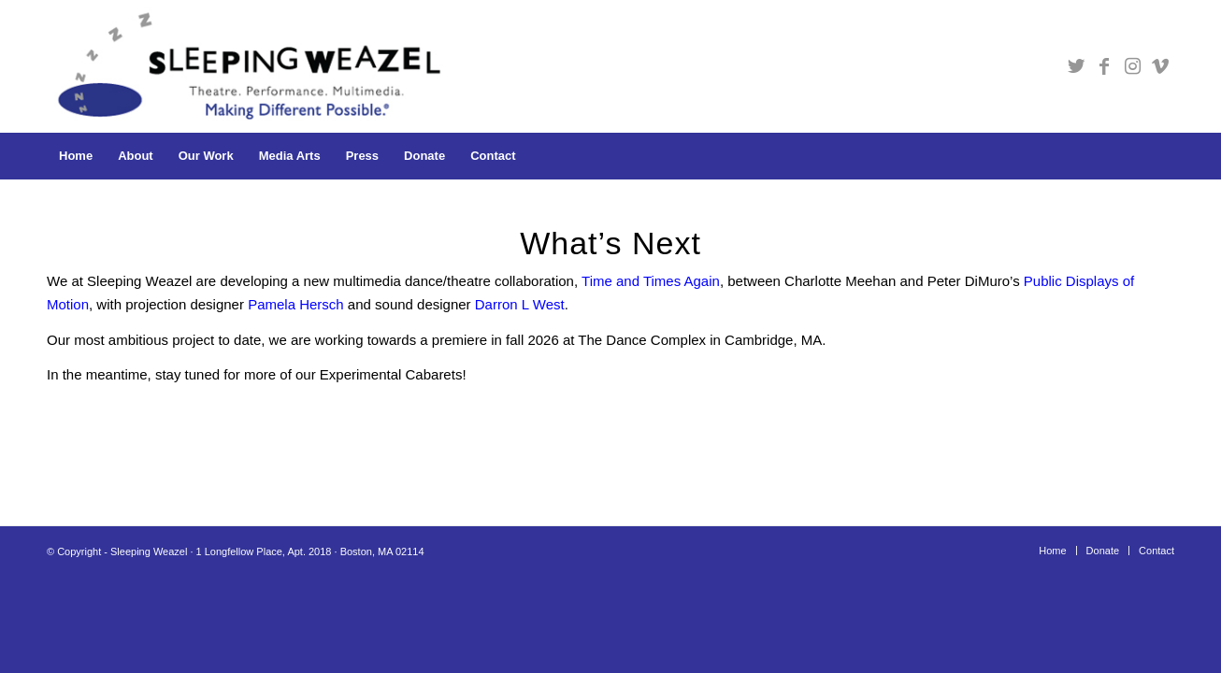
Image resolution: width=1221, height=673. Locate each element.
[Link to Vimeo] (1160, 66)
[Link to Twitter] (1076, 66)
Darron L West (520, 304)
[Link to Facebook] (1104, 66)
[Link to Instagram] (1132, 66)
